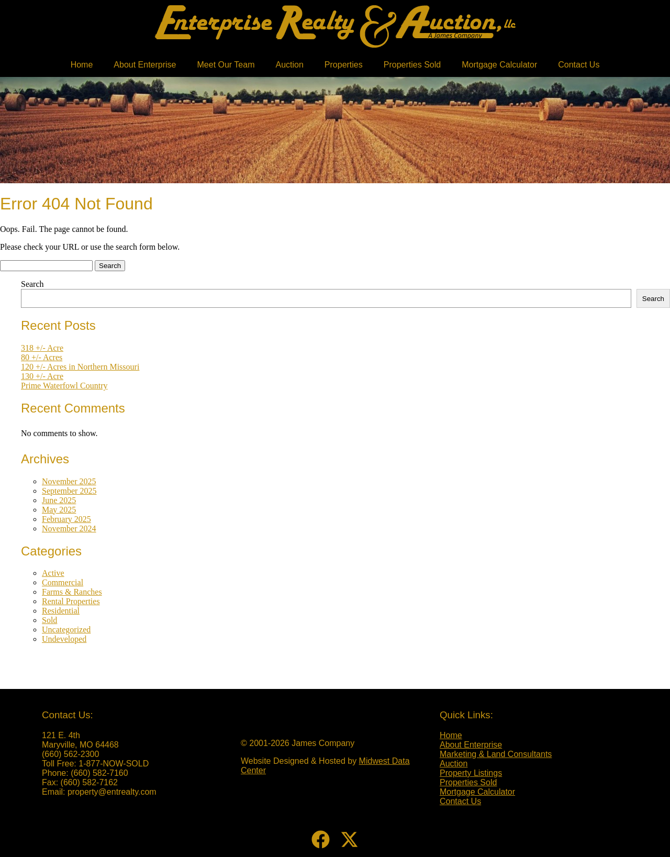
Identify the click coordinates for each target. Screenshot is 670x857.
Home (82, 64)
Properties (344, 64)
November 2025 (69, 481)
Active (53, 573)
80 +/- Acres (41, 357)
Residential (61, 610)
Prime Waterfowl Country (64, 385)
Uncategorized (66, 629)
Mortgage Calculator (499, 64)
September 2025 (69, 490)
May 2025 (59, 509)
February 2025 (66, 519)
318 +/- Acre (42, 347)
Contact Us (578, 64)
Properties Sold (412, 64)
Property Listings (471, 773)
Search (32, 284)
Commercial (62, 582)
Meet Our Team (226, 64)
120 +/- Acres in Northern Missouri (80, 366)
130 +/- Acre (42, 376)
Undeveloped (64, 639)
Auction (289, 64)
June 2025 (59, 500)
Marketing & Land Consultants (496, 754)
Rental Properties (71, 601)
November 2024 (69, 528)
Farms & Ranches (72, 591)
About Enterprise (145, 64)
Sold (49, 620)
